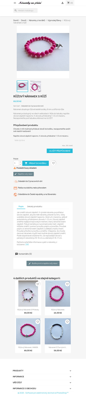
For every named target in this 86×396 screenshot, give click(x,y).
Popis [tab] (21, 206)
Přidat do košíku (35, 163)
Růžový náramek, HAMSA (28, 347)
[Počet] (16, 163)
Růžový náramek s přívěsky (28, 310)
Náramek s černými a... (58, 347)
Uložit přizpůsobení (59, 151)
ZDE (27, 244)
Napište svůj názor (23, 174)
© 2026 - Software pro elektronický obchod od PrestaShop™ (43, 393)
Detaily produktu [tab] (34, 206)
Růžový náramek (57, 310)
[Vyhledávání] (25, 10)
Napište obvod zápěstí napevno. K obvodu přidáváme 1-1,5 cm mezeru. (41, 136)
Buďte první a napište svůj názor (43, 263)
